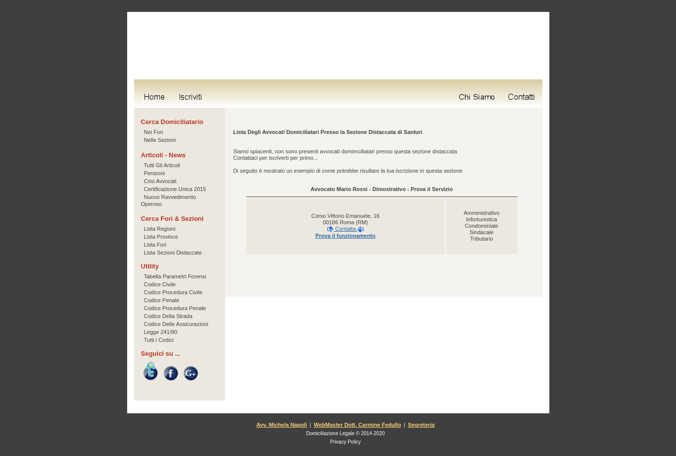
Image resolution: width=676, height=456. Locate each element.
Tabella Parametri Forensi (175, 276)
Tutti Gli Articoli (162, 165)
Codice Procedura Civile (173, 292)
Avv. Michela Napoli (281, 425)
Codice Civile (160, 284)
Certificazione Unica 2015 (175, 189)
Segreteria (421, 425)
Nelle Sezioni (160, 140)
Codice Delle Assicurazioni (176, 324)
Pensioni (154, 173)
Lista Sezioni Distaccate (173, 253)
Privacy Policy (345, 442)
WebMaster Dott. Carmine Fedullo (357, 425)
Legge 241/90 (160, 332)
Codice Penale (162, 300)
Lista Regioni (160, 229)
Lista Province (161, 237)
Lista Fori (155, 245)
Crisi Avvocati (160, 181)
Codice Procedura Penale (175, 308)
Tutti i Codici (159, 340)
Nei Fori (153, 132)
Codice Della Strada (168, 316)
